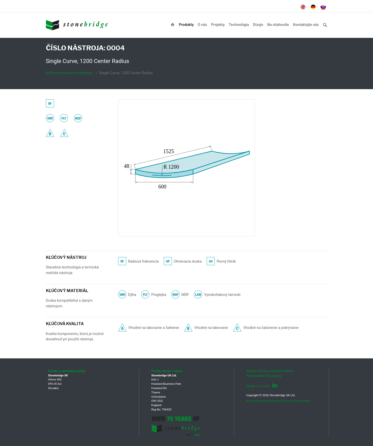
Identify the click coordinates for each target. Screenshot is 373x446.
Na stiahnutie (278, 25)
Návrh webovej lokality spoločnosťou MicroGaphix (278, 401)
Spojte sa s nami (261, 386)
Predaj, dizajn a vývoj (166, 371)
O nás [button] (202, 25)
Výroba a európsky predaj (66, 371)
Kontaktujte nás (306, 25)
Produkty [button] (186, 25)
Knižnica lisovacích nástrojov (69, 73)
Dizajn (258, 25)
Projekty (218, 25)
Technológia (239, 25)
